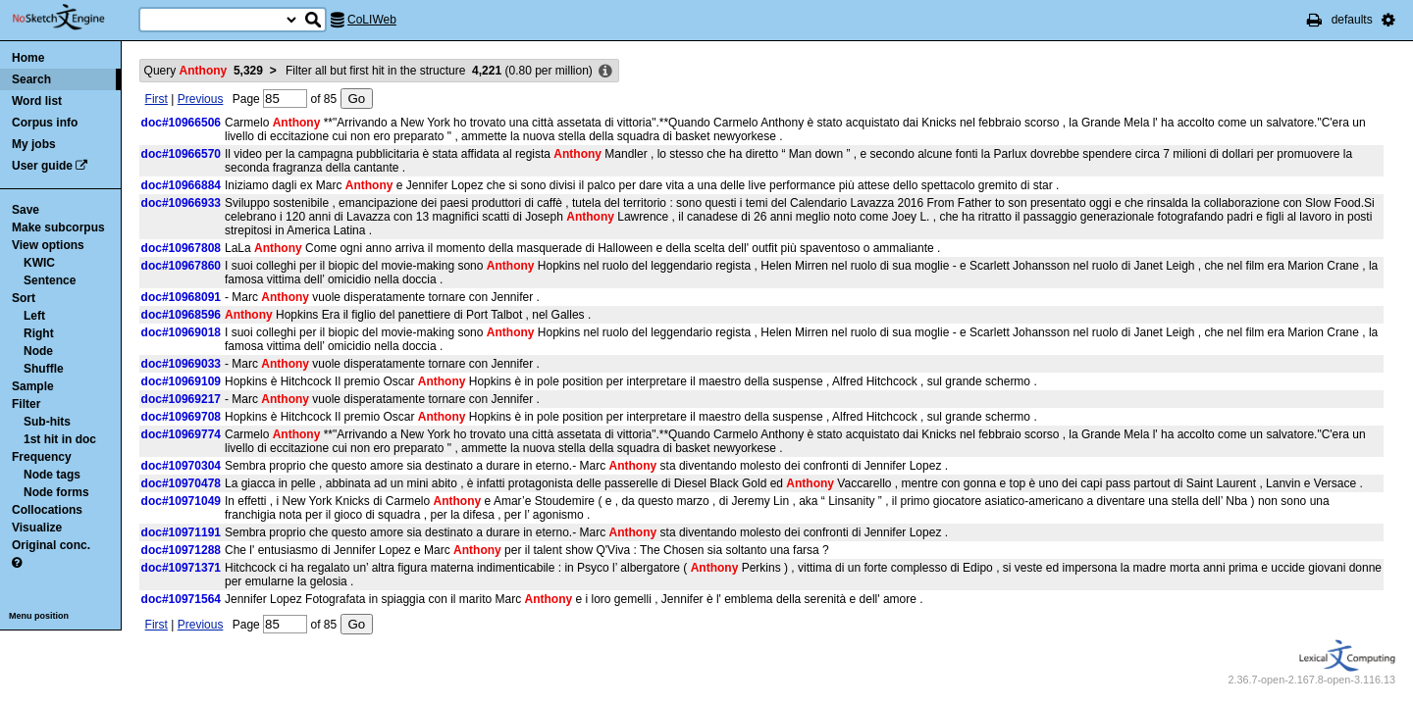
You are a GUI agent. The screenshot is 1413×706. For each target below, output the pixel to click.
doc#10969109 (181, 381)
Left (34, 316)
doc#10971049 (181, 501)
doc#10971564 (181, 599)
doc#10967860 (181, 266)
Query (203, 70)
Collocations (47, 510)
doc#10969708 (181, 417)
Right (39, 333)
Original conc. (51, 545)
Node (38, 351)
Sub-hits (47, 422)
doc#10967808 (181, 248)
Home (28, 58)
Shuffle (44, 369)
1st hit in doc (60, 439)
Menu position (39, 616)
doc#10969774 (181, 434)
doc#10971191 (181, 532)
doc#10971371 (181, 568)
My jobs (34, 144)
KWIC (39, 263)
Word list (37, 101)
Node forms (56, 492)
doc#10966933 (181, 203)
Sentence (50, 280)
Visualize (37, 527)
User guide (42, 166)
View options (48, 245)
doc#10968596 (181, 315)
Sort (23, 298)
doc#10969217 (181, 399)
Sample (33, 386)
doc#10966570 (181, 154)
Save (25, 210)
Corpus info (45, 122)
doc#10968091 (181, 297)
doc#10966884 (181, 185)
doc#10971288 (181, 550)
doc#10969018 (181, 332)
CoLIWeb (371, 19)
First (156, 99)
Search (31, 79)
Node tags (52, 474)
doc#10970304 (181, 466)
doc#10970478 (181, 483)
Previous (201, 99)
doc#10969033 (181, 364)
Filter (26, 404)
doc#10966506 (181, 122)
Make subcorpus (58, 227)
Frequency (42, 457)
